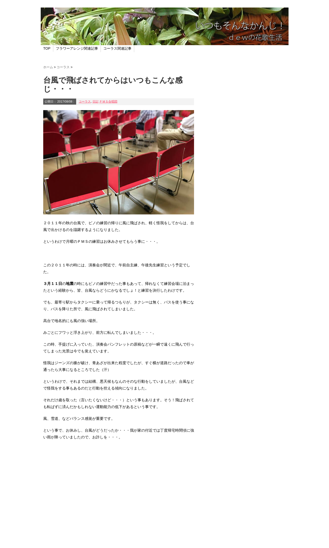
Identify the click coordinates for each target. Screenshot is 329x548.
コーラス (85, 101)
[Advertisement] (118, 487)
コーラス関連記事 (117, 48)
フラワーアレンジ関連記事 (77, 48)
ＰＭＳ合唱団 (108, 101)
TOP (47, 48)
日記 (95, 101)
